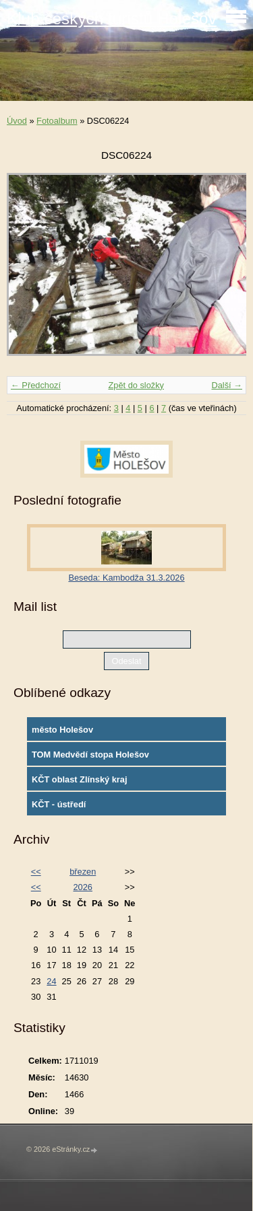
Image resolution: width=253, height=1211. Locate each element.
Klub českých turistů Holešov (112, 18)
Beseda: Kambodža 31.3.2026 (126, 578)
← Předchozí (36, 385)
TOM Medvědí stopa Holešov (90, 754)
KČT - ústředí (59, 804)
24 (51, 981)
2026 (82, 887)
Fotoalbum (56, 121)
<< (36, 872)
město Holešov (62, 730)
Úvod (17, 121)
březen (82, 872)
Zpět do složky (136, 385)
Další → (226, 385)
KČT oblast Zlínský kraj (80, 779)
